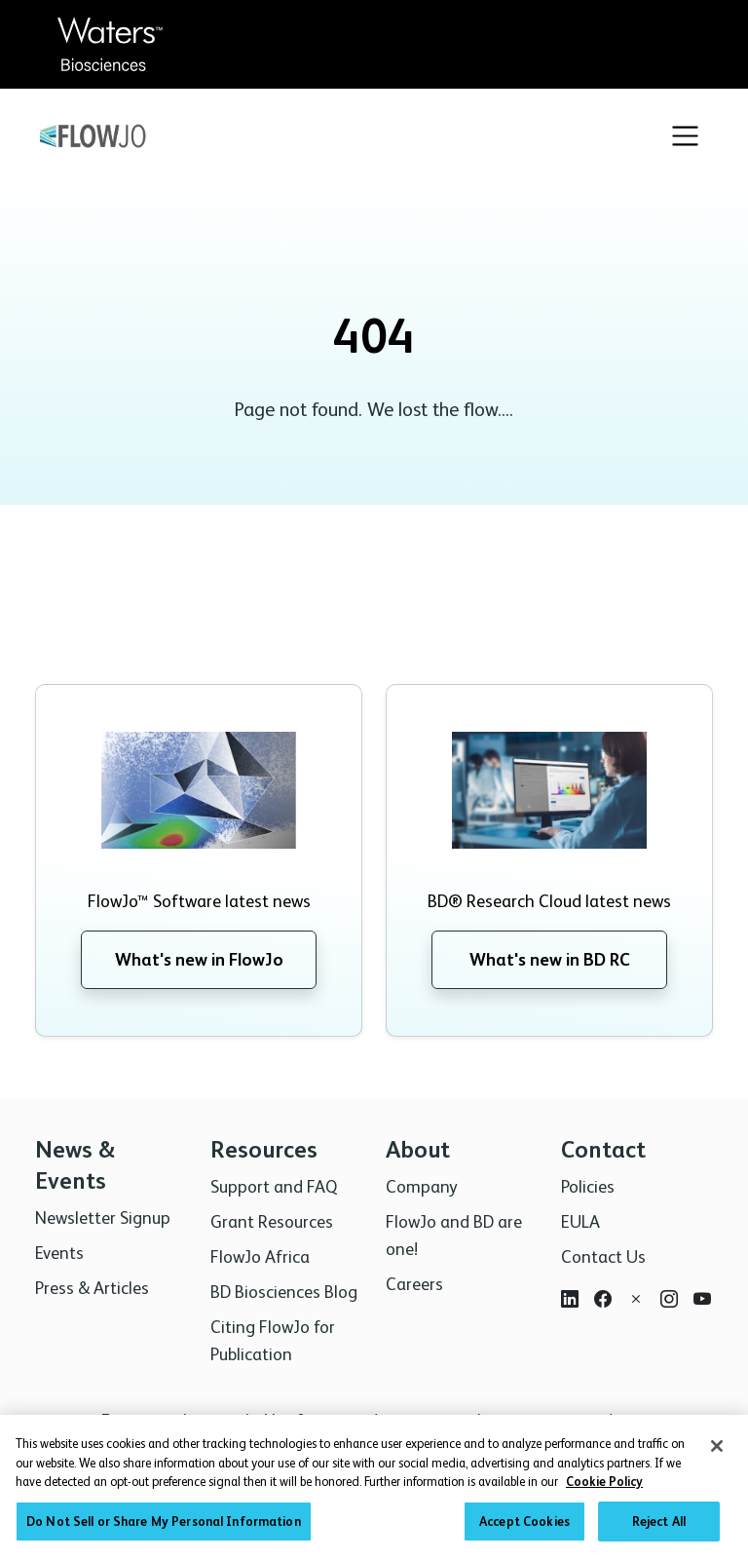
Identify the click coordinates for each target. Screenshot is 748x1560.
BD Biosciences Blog (283, 1291)
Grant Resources (271, 1221)
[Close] (716, 1452)
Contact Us (603, 1256)
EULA (580, 1221)
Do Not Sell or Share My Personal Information (163, 1528)
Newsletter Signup (102, 1217)
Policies (588, 1186)
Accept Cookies (524, 1528)
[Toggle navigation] (685, 136)
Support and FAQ (273, 1186)
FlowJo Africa (260, 1256)
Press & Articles (92, 1287)
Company (422, 1186)
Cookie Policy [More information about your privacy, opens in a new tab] (604, 1488)
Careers (414, 1284)
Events (59, 1252)
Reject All (659, 1528)
